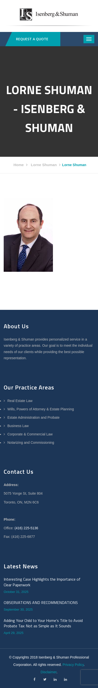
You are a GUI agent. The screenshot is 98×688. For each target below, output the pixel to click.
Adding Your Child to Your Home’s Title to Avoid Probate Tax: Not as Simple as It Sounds (43, 623)
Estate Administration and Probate (33, 417)
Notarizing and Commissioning (30, 442)
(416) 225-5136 (26, 528)
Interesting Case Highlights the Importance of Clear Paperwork (42, 582)
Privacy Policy (73, 665)
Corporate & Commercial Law (30, 434)
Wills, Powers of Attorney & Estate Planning (40, 409)
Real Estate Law (20, 401)
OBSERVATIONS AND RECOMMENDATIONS (41, 602)
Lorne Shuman (44, 165)
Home (19, 165)
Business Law (18, 426)
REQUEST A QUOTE (32, 39)
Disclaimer (49, 672)
